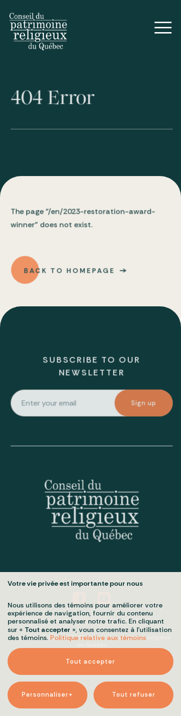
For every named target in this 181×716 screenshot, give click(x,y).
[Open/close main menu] (156, 28)
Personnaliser (47, 672)
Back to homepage (69, 272)
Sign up (144, 404)
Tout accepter (90, 639)
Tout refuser (133, 672)
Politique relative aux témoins (98, 615)
